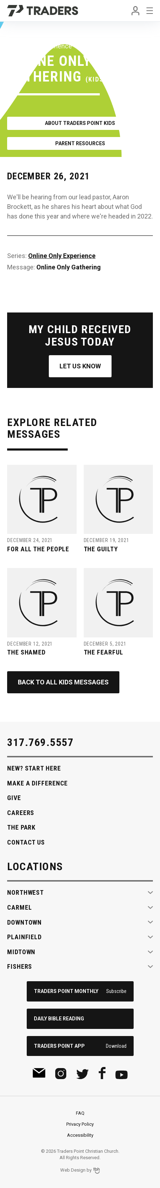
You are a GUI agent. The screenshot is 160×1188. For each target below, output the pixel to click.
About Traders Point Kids (80, 123)
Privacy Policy (80, 1124)
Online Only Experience (62, 255)
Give (14, 797)
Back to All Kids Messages (63, 682)
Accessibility (80, 1135)
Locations (35, 866)
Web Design (73, 1170)
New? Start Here (34, 768)
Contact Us (26, 842)
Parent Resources (80, 143)
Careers (20, 812)
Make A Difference (37, 783)
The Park (21, 827)
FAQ (80, 1113)
